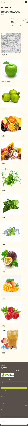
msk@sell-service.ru (4, 368)
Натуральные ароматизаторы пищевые (20, 22)
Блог (2, 413)
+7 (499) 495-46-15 (4, 367)
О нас (2, 406)
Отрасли (3, 400)
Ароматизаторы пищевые (12, 22)
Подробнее (3, 421)
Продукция (3, 396)
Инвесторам (3, 409)
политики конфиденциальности (20, 390)
